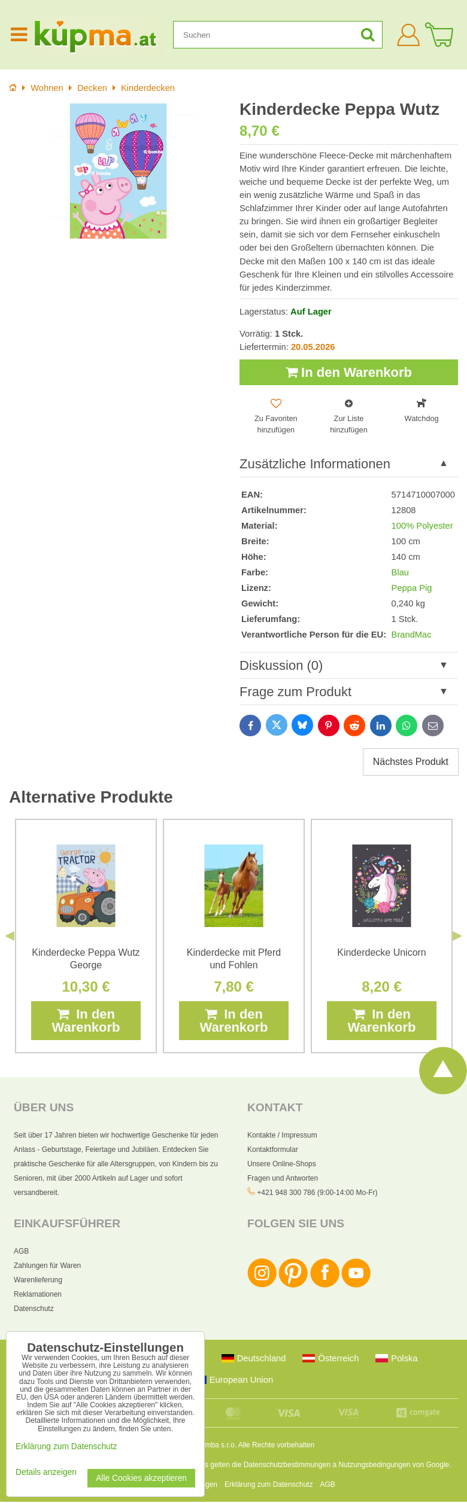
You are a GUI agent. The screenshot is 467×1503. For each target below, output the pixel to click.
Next (457, 936)
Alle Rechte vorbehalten (276, 1446)
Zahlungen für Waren (47, 1267)
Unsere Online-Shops (281, 1164)
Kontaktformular (272, 1150)
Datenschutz (34, 1310)
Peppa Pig (412, 588)
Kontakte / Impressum (282, 1136)
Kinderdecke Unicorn (381, 953)
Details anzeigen (46, 1472)
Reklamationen (38, 1295)
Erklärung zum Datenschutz (269, 1485)
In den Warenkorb (349, 372)
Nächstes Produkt (410, 762)
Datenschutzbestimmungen (287, 1466)
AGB (21, 1252)
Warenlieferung (38, 1281)
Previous (9, 936)
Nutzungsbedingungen (374, 1466)
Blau (400, 573)
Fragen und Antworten (282, 1179)
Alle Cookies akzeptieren (141, 1478)
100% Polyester (422, 526)
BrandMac (412, 635)
